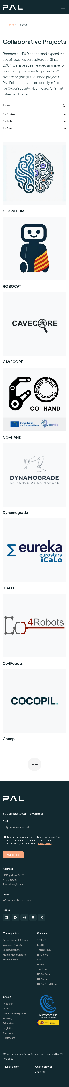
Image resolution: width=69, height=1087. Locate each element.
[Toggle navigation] (63, 7)
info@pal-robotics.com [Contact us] (17, 900)
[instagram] (24, 917)
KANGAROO (44, 949)
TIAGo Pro (42, 954)
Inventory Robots (12, 944)
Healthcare (9, 1037)
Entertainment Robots (15, 940)
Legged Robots (12, 949)
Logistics (8, 1028)
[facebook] (15, 917)
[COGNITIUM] (34, 179)
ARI (39, 959)
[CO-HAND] (34, 405)
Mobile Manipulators (14, 954)
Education (8, 1023)
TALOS (40, 944)
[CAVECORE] (34, 330)
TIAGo (40, 964)
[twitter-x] (41, 917)
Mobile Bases (10, 959)
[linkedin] (6, 917)
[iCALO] (34, 556)
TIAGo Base (43, 974)
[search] (34, 105)
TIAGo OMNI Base (47, 984)
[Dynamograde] (34, 480)
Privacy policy (11, 1066)
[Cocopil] (34, 707)
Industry (7, 1018)
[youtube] (33, 917)
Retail (6, 1008)
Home (8, 24)
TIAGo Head (44, 979)
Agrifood (8, 1033)
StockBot (42, 969)
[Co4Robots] (34, 631)
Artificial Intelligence (14, 1013)
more (34, 764)
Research (8, 1003)
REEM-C (41, 940)
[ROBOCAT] (34, 254)
